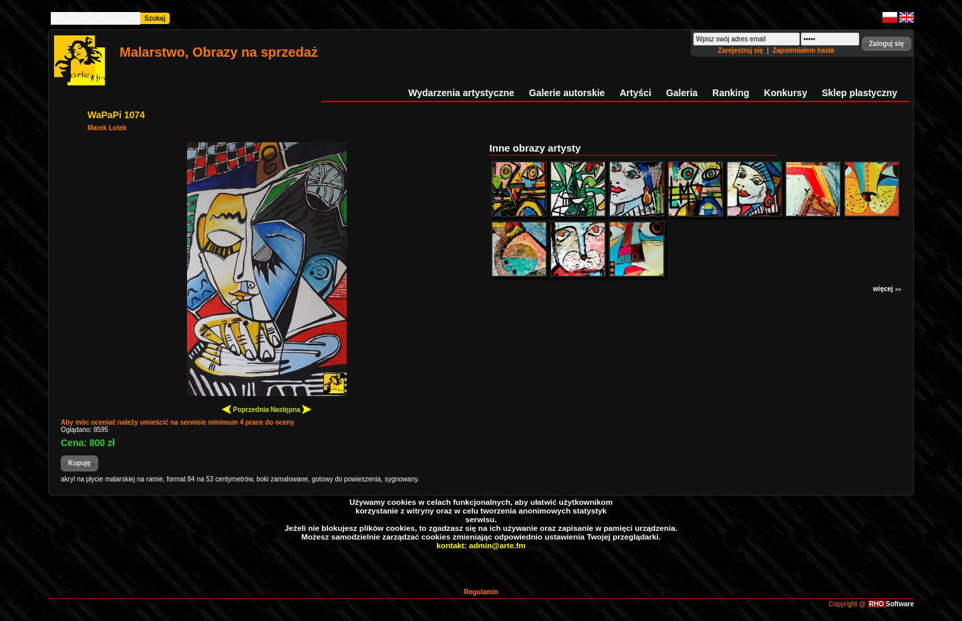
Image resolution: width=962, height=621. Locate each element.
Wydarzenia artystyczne (461, 92)
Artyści (635, 92)
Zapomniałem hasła (803, 50)
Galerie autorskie (567, 92)
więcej (887, 288)
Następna (291, 409)
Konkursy (786, 92)
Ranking (730, 92)
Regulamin (481, 592)
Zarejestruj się (742, 50)
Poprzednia (245, 409)
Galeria (681, 92)
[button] (886, 44)
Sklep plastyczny (859, 92)
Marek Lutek (107, 128)
